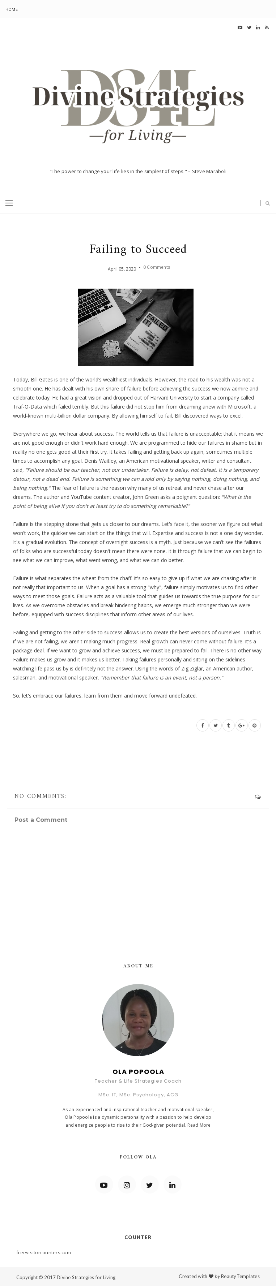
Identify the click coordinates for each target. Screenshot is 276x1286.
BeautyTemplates (240, 1276)
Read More (199, 1125)
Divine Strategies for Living (86, 1277)
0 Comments (156, 267)
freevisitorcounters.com (43, 1252)
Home (11, 9)
